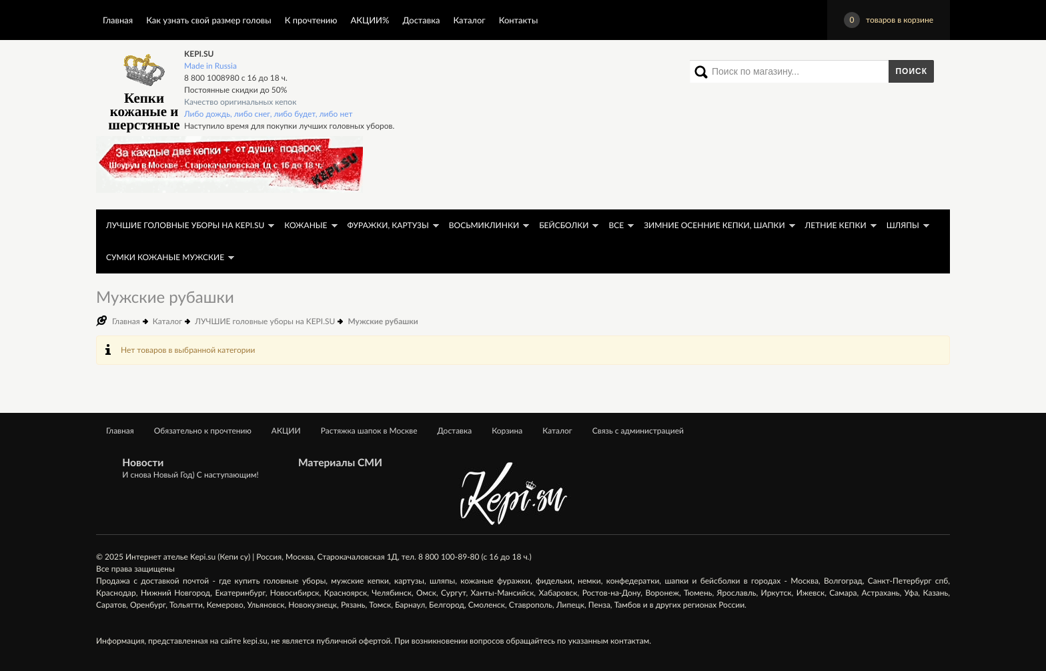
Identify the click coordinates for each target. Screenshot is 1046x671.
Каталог (469, 20)
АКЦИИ (286, 431)
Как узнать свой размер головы (208, 20)
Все (616, 225)
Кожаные (305, 225)
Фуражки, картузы (388, 225)
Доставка (421, 20)
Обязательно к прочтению (202, 431)
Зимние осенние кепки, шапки (714, 225)
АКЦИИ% (370, 20)
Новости (142, 463)
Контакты (518, 20)
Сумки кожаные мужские (165, 257)
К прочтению (311, 20)
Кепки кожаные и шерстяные (143, 90)
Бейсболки (563, 225)
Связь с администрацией (638, 431)
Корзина (507, 431)
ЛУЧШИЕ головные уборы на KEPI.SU (185, 225)
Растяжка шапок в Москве (369, 431)
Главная (118, 20)
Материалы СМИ (340, 463)
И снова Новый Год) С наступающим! (190, 475)
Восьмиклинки (484, 225)
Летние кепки (836, 225)
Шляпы (903, 225)
